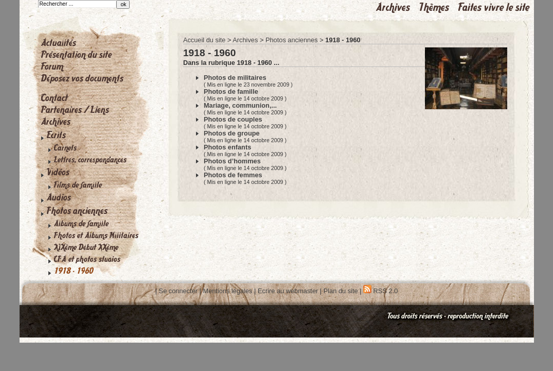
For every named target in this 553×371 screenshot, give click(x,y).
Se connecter (178, 291)
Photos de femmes (233, 175)
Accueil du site (204, 40)
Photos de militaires (235, 77)
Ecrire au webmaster (288, 291)
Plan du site (341, 291)
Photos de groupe (232, 133)
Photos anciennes (291, 40)
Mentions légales (227, 291)
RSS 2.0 (380, 291)
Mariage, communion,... (240, 105)
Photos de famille (231, 91)
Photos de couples (233, 119)
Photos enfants (227, 147)
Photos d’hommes (232, 161)
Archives (245, 40)
